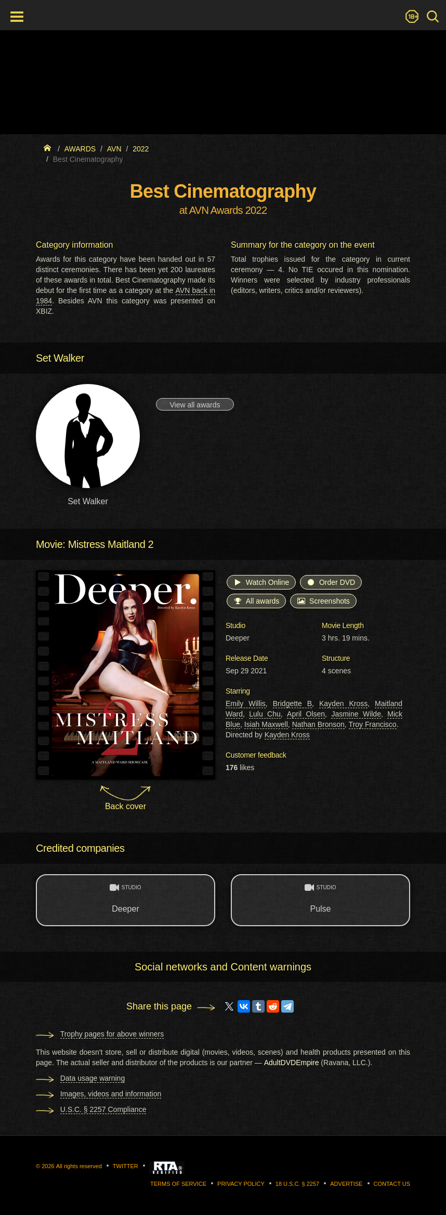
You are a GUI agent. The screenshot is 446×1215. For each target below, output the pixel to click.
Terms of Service (178, 1184)
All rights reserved (79, 1166)
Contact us (392, 1184)
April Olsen (306, 714)
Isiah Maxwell (266, 724)
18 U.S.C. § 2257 (297, 1184)
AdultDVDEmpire (291, 1062)
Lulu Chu (265, 714)
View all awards (194, 405)
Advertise (346, 1184)
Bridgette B (292, 703)
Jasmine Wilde (356, 714)
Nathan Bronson (318, 724)
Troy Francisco (373, 724)
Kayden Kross (343, 703)
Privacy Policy (241, 1184)
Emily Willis (246, 703)
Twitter (125, 1166)
